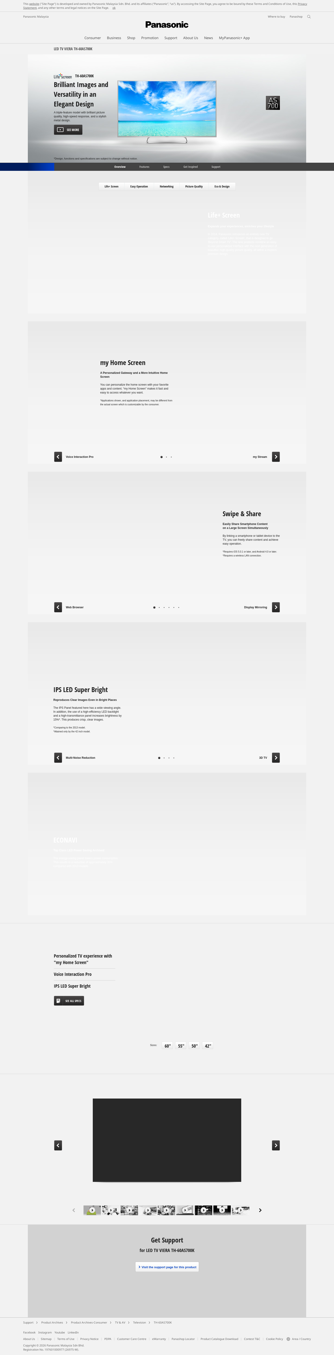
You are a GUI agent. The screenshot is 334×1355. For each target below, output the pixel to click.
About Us (29, 1339)
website (34, 4)
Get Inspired (190, 166)
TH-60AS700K (163, 1322)
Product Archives (52, 1322)
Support (216, 166)
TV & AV (120, 1322)
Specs (166, 166)
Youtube (60, 1332)
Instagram (45, 1332)
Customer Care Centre (131, 1339)
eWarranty (159, 1339)
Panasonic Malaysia (36, 17)
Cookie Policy (274, 1339)
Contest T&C (252, 1339)
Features (144, 166)
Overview (119, 166)
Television (139, 1322)
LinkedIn (73, 1332)
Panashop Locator (183, 1339)
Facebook (29, 1332)
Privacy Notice (89, 1339)
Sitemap (46, 1339)
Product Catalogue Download (219, 1339)
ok (114, 8)
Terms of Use (65, 1339)
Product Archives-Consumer (89, 1322)
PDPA (107, 1339)
